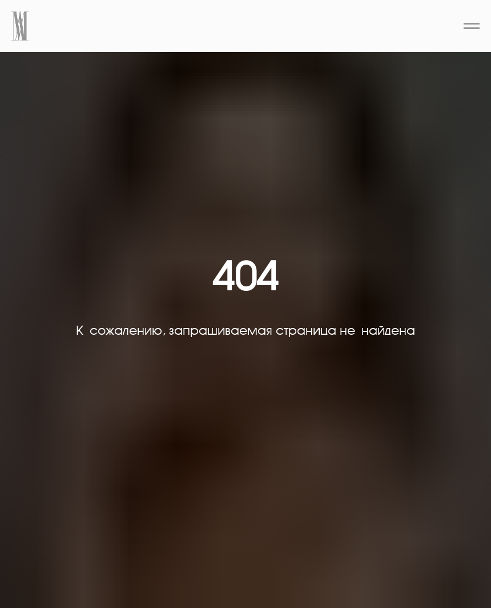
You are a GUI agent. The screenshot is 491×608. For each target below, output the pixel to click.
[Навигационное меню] (472, 26)
